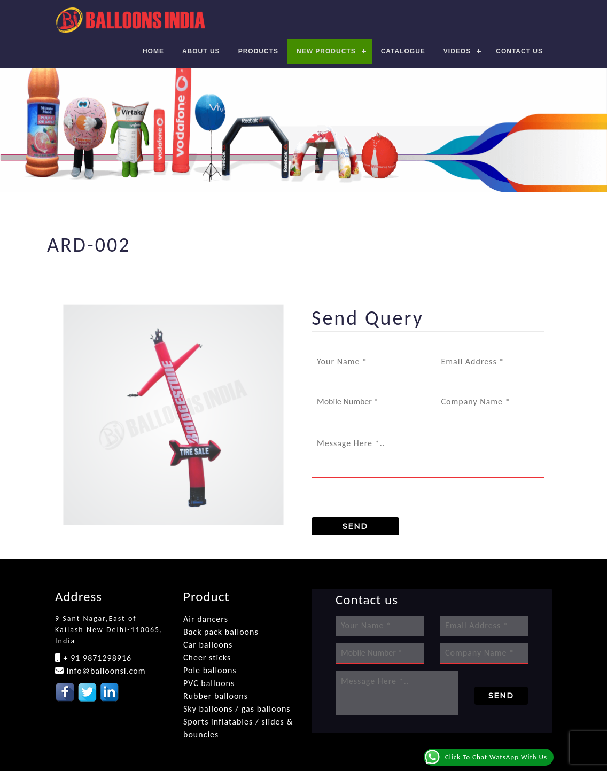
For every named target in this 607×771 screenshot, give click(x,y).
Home (153, 51)
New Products (326, 51)
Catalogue (403, 51)
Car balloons (207, 645)
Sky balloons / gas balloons (237, 709)
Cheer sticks (207, 657)
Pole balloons (210, 670)
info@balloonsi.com (104, 671)
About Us (201, 51)
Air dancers (205, 619)
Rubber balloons (215, 696)
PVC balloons (209, 683)
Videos (457, 51)
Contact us (519, 51)
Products (258, 51)
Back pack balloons (221, 632)
